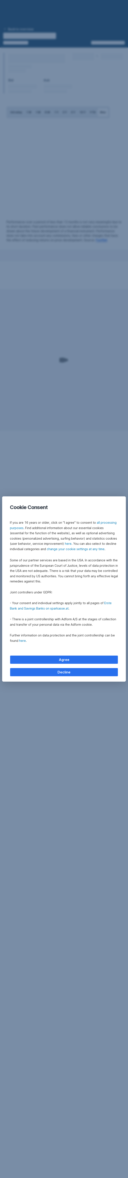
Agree (64, 660)
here (68, 543)
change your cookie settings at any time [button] (76, 549)
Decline (64, 672)
